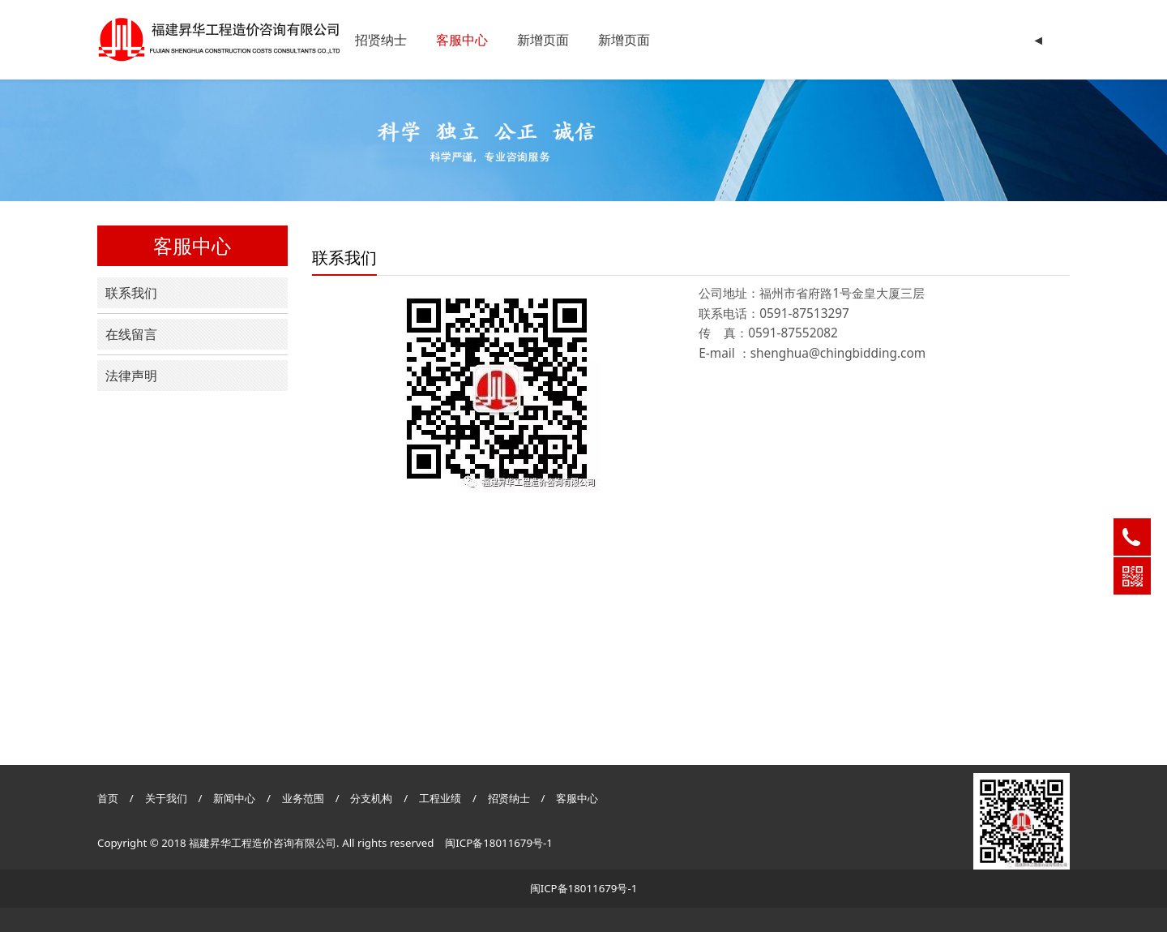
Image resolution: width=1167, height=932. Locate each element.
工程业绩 (441, 798)
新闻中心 (234, 798)
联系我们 (131, 293)
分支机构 (371, 798)
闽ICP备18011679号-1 (499, 842)
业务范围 (303, 798)
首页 (107, 798)
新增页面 (543, 40)
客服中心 (462, 40)
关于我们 (166, 798)
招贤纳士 (381, 40)
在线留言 (131, 334)
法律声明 (131, 375)
